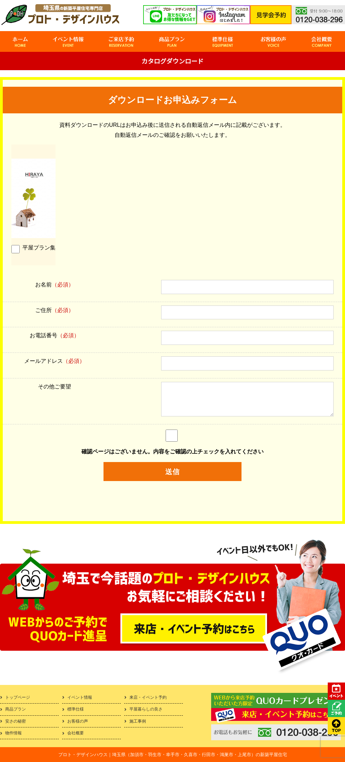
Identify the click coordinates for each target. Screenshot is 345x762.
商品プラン (15, 709)
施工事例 (137, 721)
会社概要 (75, 733)
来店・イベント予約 (148, 697)
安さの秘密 (15, 721)
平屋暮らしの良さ (145, 709)
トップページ (17, 697)
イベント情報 (79, 697)
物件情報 (13, 733)
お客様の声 (77, 721)
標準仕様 (75, 709)
